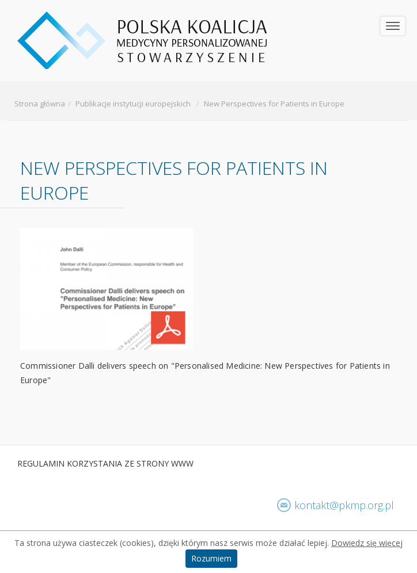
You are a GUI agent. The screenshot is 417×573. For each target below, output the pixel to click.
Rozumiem (211, 558)
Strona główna (39, 103)
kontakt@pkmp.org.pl (344, 505)
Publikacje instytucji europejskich (133, 103)
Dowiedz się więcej (367, 542)
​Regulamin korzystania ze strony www (105, 463)
